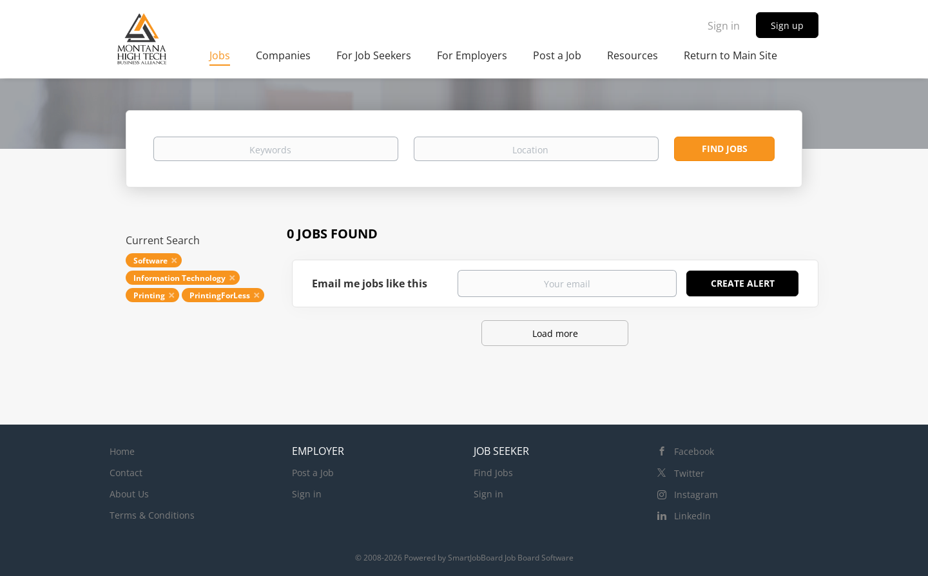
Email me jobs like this (369, 283)
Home (122, 451)
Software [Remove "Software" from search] (150, 260)
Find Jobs (725, 148)
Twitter (689, 473)
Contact (126, 472)
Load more (555, 333)
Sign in (724, 26)
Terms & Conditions (152, 515)
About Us (129, 494)
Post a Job (313, 472)
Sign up (787, 25)
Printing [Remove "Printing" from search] (149, 295)
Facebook (694, 451)
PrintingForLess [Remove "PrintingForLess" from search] (219, 295)
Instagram (696, 494)
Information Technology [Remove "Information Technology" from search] (179, 278)
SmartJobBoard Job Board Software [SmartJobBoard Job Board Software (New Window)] (511, 557)
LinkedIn (692, 516)
